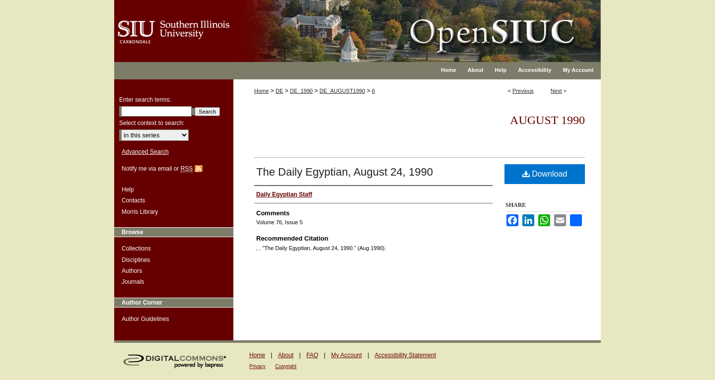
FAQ (312, 355)
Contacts (133, 200)
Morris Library (140, 211)
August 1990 (547, 120)
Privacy (257, 366)
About (285, 355)
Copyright (285, 366)
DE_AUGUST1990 (342, 91)
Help (128, 189)
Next (556, 91)
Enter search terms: (145, 99)
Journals (133, 281)
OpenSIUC (389, 25)
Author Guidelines (145, 319)
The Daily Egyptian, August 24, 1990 (344, 172)
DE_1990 (301, 91)
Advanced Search (145, 151)
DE (279, 91)
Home (261, 91)
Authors (132, 270)
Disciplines (136, 259)
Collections (136, 248)
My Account (346, 355)
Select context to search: (151, 123)
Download (545, 174)
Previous (523, 91)
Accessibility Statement (405, 355)
